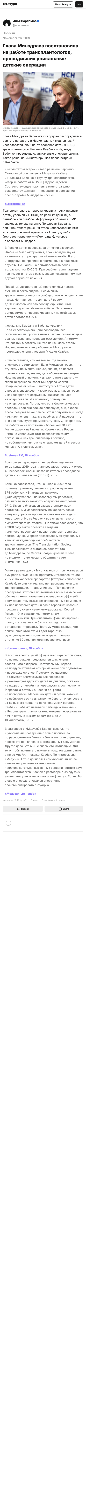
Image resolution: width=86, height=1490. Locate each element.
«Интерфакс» (15, 203)
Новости (9, 33)
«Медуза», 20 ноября (20, 793)
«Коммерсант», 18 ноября (24, 648)
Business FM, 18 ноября (22, 455)
